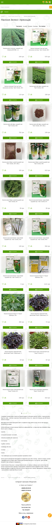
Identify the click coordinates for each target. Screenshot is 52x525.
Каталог (2, 16)
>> (30, 413)
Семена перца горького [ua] (14, 16)
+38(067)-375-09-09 (26, 490)
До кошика (13, 62)
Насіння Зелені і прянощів (29, 16)
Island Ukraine (33, 523)
